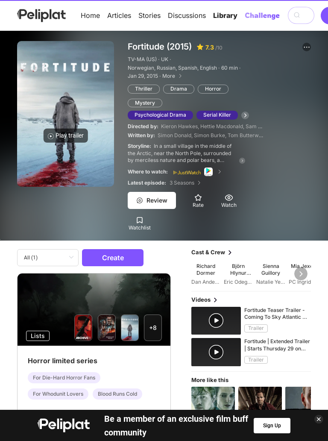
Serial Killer (217, 115)
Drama (178, 88)
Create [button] (113, 257)
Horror (213, 88)
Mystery (145, 103)
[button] (306, 47)
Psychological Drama (160, 115)
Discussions (187, 15)
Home (90, 15)
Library (225, 15)
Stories (149, 15)
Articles (119, 15)
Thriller (143, 88)
